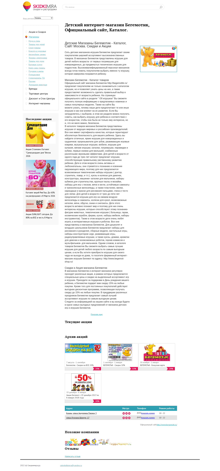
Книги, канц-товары (37, 68)
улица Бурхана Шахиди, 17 (77, 417)
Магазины (34, 36)
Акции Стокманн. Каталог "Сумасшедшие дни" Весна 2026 (38, 152)
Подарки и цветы (36, 71)
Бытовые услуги (35, 64)
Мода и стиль (34, 41)
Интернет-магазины (39, 103)
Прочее (32, 81)
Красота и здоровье (37, 51)
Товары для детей (37, 44)
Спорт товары (34, 47)
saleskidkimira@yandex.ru (71, 465)
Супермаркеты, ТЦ (37, 78)
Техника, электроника (38, 58)
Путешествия (34, 74)
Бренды (33, 88)
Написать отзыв (72, 456)
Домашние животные (38, 84)
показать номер (148, 413)
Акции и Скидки (37, 31)
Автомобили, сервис (37, 54)
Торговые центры (38, 93)
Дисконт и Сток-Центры (42, 98)
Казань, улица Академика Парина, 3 (81, 413)
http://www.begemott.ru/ (167, 424)
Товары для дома (36, 61)
